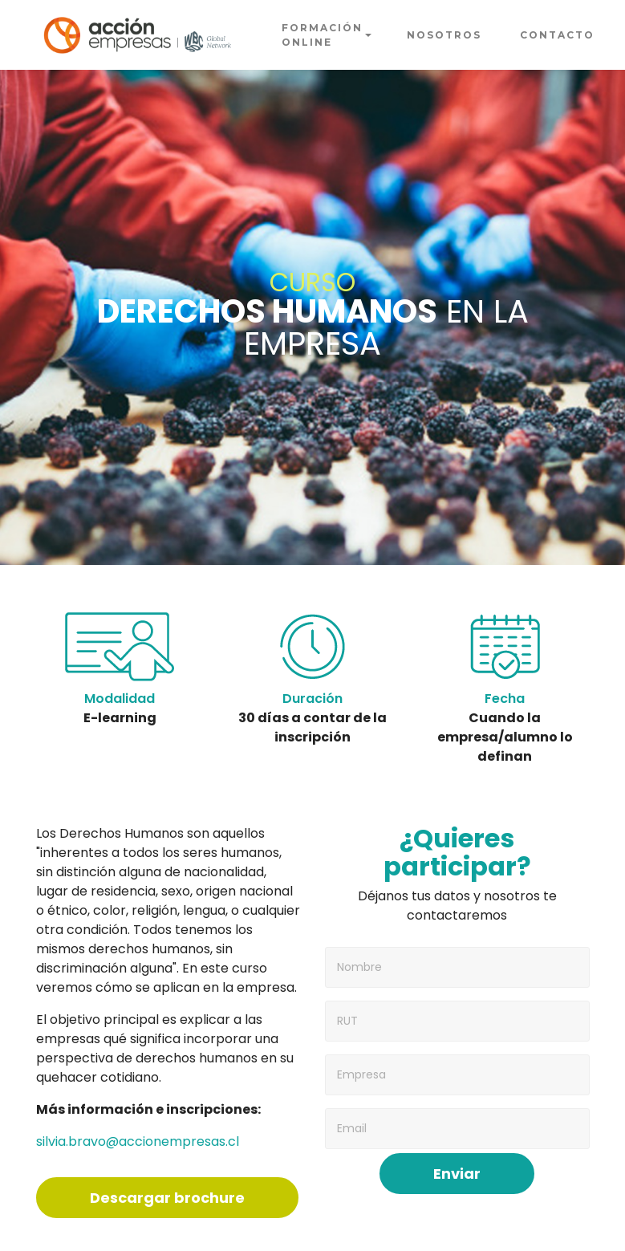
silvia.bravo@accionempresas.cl (137, 1141)
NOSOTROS (444, 35)
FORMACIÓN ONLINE (322, 35)
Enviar (457, 1174)
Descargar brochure (167, 1198)
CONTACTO (557, 35)
